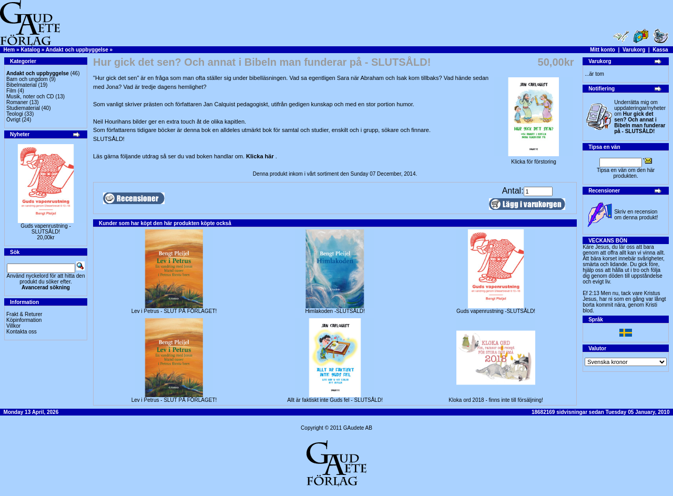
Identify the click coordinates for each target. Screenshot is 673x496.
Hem (9, 50)
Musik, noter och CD (30, 96)
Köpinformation (24, 320)
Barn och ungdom (27, 79)
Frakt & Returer (24, 314)
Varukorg (634, 50)
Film (11, 91)
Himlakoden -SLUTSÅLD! (334, 311)
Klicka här (261, 156)
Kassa (660, 50)
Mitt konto (602, 50)
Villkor (13, 326)
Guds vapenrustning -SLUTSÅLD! (46, 229)
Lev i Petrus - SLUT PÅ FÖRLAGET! (174, 311)
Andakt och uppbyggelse (77, 50)
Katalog (30, 50)
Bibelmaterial (21, 85)
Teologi (14, 114)
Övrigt (13, 120)
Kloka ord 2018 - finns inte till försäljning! (495, 400)
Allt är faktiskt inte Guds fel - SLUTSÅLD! (335, 400)
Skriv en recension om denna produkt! (636, 214)
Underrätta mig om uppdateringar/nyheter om (640, 116)
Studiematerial (23, 108)
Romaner (17, 102)
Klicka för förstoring (533, 159)
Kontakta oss (21, 332)
